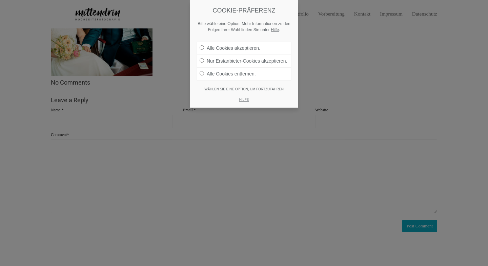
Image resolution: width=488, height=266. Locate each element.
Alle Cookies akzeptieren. (230, 48)
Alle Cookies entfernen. (228, 73)
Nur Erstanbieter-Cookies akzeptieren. (243, 61)
